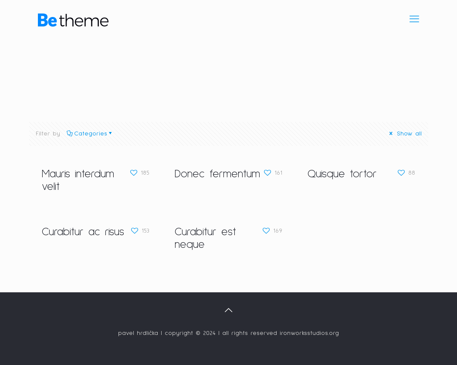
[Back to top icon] (229, 310)
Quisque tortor (342, 174)
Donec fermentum (217, 174)
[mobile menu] (414, 19)
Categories (90, 134)
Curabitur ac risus (83, 231)
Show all (405, 134)
